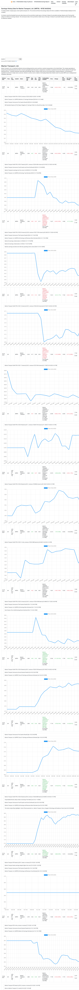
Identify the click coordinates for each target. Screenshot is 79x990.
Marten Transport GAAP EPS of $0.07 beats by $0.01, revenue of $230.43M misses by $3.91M (45, 152)
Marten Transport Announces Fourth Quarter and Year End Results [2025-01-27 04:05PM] (25, 167)
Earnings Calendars (64, 2)
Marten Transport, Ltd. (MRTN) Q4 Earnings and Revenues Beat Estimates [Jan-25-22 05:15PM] (26, 805)
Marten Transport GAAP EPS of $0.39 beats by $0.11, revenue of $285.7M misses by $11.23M (45, 412)
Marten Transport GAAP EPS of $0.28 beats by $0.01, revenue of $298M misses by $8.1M (45, 471)
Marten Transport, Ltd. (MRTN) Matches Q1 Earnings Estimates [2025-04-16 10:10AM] (24, 99)
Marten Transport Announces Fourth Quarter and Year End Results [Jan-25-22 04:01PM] (24, 802)
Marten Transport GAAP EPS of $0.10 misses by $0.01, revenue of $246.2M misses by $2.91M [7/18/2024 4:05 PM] (30, 306)
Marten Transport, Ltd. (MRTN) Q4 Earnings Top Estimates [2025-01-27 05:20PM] (23, 173)
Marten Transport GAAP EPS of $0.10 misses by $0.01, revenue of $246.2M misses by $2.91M (45, 293)
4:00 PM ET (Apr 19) (12, 723)
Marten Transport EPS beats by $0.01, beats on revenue (45, 853)
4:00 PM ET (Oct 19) (12, 854)
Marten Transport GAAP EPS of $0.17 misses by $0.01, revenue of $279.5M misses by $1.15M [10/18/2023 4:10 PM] (31, 365)
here (16, 61)
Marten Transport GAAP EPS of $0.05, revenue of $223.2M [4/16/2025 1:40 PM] (22, 96)
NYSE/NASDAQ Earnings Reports (41, 1)
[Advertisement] (18, 37)
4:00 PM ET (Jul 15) (12, 917)
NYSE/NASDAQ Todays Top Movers (24, 1)
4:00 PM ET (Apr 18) (12, 473)
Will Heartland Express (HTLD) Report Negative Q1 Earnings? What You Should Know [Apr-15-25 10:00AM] (28, 105)
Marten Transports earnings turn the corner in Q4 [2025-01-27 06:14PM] (21, 170)
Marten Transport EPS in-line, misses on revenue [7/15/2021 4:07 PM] (20, 925)
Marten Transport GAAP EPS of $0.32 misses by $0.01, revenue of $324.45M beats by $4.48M (45, 589)
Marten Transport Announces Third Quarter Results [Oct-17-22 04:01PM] (21, 604)
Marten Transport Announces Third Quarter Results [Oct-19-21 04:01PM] (21, 868)
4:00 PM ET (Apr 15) (12, 977)
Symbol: (3, 59)
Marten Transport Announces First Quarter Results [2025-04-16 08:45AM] (21, 102)
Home (13, 1)
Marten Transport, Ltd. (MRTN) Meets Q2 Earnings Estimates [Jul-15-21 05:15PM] (23, 931)
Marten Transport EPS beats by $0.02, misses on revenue (45, 976)
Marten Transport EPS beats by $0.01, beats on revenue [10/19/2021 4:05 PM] (22, 862)
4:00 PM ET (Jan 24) (12, 532)
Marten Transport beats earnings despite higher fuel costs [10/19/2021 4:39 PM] (23, 865)
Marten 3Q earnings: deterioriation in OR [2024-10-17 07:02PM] (19, 241)
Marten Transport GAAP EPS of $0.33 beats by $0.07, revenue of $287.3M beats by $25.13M (45, 722)
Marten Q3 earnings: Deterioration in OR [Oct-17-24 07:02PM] (18, 243)
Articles (58, 1)
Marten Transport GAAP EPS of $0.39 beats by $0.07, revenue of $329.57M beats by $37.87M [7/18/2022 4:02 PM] (30, 669)
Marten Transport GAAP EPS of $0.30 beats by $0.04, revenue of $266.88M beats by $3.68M (45, 784)
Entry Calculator (53, 2)
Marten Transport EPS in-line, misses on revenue (44, 916)
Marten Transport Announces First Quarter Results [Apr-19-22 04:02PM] (21, 734)
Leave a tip (76, 3)
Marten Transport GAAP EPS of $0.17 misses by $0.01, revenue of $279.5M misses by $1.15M (45, 353)
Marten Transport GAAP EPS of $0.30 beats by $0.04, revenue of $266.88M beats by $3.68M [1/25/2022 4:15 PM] (30, 796)
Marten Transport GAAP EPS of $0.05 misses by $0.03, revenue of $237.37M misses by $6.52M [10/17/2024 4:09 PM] (31, 232)
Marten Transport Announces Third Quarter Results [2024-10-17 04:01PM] (21, 235)
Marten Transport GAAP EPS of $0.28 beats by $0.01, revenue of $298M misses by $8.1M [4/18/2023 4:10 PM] (29, 484)
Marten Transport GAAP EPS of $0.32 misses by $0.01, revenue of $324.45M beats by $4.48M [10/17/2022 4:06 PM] (31, 601)
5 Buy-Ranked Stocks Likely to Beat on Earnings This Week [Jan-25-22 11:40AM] (22, 799)
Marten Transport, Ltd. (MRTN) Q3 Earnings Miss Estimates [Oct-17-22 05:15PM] (23, 607)
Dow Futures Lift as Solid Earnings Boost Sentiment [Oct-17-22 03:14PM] (21, 610)
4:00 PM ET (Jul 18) (12, 658)
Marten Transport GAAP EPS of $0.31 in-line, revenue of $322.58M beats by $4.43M (45, 531)
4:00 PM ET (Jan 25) (12, 786)
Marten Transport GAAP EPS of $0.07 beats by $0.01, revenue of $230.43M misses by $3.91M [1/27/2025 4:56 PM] (30, 164)
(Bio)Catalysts (71, 1)
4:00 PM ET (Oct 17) (12, 590)
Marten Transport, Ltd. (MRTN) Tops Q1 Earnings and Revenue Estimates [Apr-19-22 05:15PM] (26, 737)
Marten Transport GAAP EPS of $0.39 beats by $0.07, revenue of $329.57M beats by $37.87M (45, 657)
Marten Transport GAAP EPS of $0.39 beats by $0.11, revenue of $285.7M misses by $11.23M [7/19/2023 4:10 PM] (30, 424)
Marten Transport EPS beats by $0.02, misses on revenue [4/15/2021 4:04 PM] (22, 985)
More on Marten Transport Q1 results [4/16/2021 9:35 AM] (18, 988)
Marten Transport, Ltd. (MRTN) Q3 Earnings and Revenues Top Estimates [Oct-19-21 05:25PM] (26, 871)
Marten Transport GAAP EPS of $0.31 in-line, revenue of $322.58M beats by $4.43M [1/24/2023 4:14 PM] (28, 542)
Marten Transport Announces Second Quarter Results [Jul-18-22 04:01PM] (21, 672)
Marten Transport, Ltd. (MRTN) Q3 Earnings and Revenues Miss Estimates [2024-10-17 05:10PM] (26, 238)
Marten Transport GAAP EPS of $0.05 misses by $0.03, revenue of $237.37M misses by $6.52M (45, 220)
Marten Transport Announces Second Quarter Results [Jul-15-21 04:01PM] (21, 928)
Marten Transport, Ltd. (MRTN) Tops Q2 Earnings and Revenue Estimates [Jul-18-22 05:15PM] (26, 675)
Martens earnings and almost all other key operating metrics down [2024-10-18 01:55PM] (25, 246)
